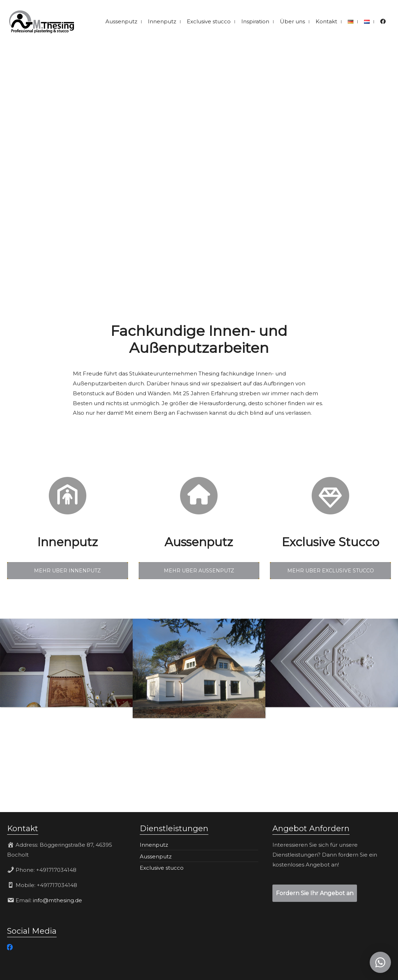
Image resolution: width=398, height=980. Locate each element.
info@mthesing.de (57, 900)
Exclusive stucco (162, 867)
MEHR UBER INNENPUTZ (67, 570)
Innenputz (154, 844)
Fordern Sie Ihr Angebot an (314, 893)
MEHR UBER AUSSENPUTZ (199, 570)
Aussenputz (156, 856)
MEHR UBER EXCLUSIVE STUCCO (330, 570)
